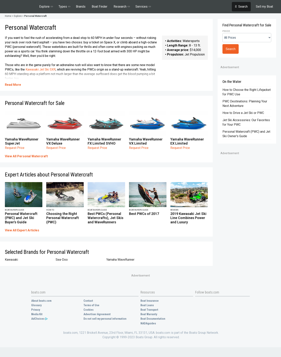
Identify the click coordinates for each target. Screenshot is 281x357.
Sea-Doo (62, 259)
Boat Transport (149, 309)
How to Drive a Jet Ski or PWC (243, 113)
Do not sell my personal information (105, 318)
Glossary (36, 305)
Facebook (198, 301)
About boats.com (41, 300)
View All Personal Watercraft (26, 156)
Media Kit (37, 314)
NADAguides (148, 323)
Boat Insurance (149, 300)
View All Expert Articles (22, 230)
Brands (80, 6)
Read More (13, 85)
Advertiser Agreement (97, 314)
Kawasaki (11, 259)
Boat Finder (99, 6)
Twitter (207, 301)
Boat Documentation (152, 318)
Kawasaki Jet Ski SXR (41, 69)
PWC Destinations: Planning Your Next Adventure (244, 103)
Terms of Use (91, 305)
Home (8, 16)
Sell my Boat (264, 6)
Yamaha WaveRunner (120, 259)
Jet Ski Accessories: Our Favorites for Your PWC (246, 122)
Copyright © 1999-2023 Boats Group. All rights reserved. (141, 337)
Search (231, 49)
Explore (18, 16)
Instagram (224, 301)
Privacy (35, 309)
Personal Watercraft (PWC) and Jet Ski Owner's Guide (246, 134)
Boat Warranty (148, 314)
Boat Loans (147, 305)
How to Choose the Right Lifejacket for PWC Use (246, 92)
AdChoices (39, 318)
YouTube (215, 301)
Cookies (88, 309)
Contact (88, 300)
